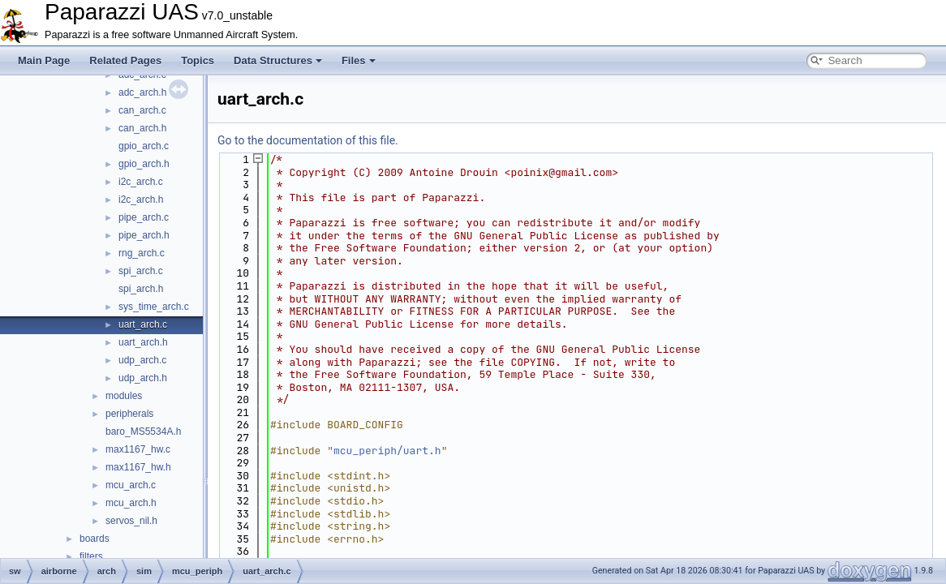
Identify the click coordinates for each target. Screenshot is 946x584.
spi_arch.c (140, 271)
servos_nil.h (131, 520)
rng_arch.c (141, 253)
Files (359, 60)
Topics (197, 60)
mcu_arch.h (131, 503)
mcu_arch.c (130, 485)
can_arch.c (142, 110)
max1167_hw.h (138, 467)
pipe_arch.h (144, 235)
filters (91, 556)
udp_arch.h (142, 378)
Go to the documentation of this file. (307, 140)
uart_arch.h (143, 342)
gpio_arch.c (143, 146)
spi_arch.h (140, 288)
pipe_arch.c (143, 217)
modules (123, 396)
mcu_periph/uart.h (387, 450)
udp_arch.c (142, 360)
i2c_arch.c (140, 181)
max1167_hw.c (137, 449)
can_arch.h (142, 128)
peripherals (129, 413)
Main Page (44, 60)
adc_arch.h (142, 92)
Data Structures (278, 60)
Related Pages (125, 60)
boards (95, 538)
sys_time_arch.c (153, 306)
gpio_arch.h (144, 164)
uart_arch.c (142, 324)
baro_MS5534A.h (143, 431)
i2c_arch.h (140, 199)
